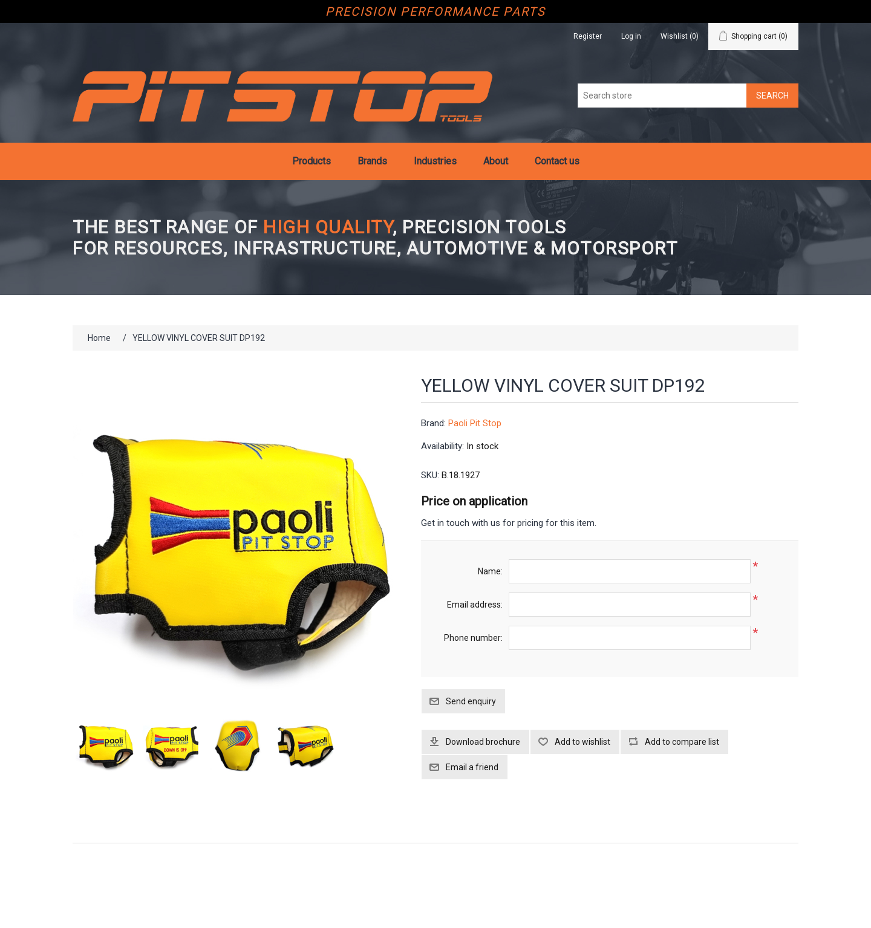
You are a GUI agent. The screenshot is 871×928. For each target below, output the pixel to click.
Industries (435, 161)
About (495, 161)
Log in (631, 36)
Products (311, 161)
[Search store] (662, 95)
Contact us (557, 161)
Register (587, 36)
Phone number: (473, 638)
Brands (372, 161)
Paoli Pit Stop (474, 423)
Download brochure (483, 742)
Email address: (475, 604)
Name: (490, 571)
